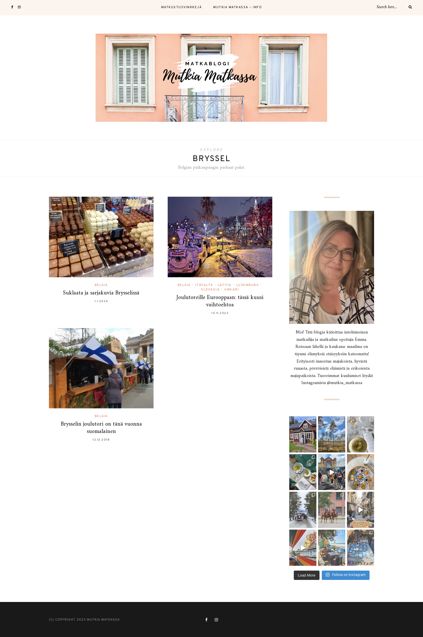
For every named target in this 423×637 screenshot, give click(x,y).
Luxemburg (247, 285)
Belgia (101, 285)
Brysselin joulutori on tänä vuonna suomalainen (101, 428)
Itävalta (204, 285)
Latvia (225, 285)
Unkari (231, 290)
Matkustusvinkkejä (181, 7)
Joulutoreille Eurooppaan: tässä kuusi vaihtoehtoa (220, 301)
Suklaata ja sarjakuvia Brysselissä (101, 293)
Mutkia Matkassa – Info (237, 7)
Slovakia (210, 290)
